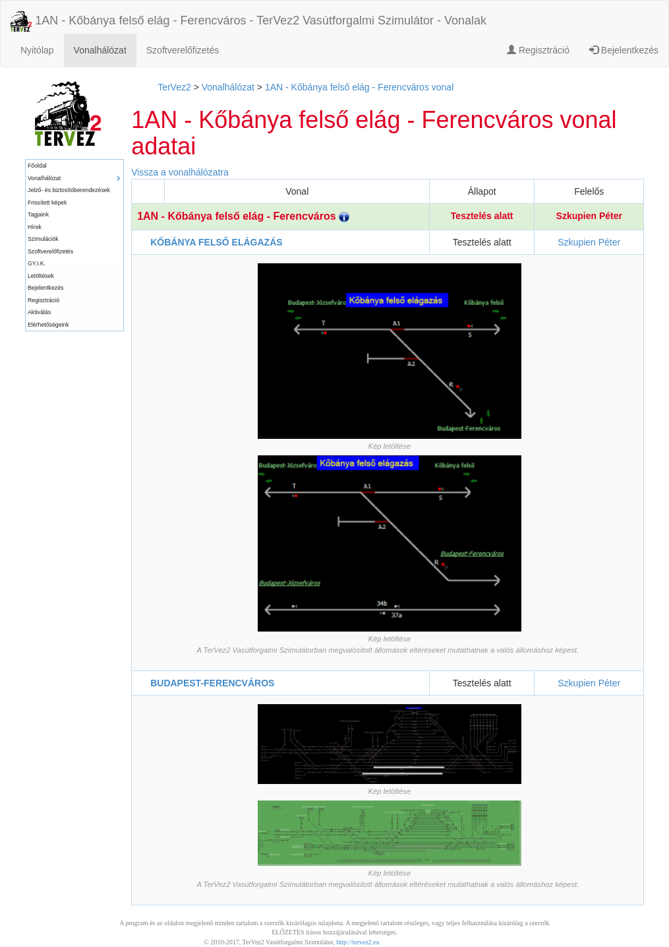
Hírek (35, 227)
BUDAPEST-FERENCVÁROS (212, 683)
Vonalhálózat (100, 50)
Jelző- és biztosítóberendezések (69, 190)
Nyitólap (37, 50)
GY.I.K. (36, 263)
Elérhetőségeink (48, 324)
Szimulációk (43, 239)
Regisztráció (538, 50)
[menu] (74, 245)
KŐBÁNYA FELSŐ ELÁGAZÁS (216, 242)
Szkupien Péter (589, 216)
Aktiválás (39, 312)
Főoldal (37, 165)
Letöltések (41, 276)
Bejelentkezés (623, 50)
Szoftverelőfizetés (182, 50)
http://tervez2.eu (358, 942)
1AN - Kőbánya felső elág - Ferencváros (243, 216)
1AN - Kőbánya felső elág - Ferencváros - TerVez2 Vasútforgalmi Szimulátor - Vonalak (248, 21)
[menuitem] (74, 166)
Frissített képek (47, 202)
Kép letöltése (389, 446)
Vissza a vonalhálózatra (180, 172)
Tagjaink (38, 214)
